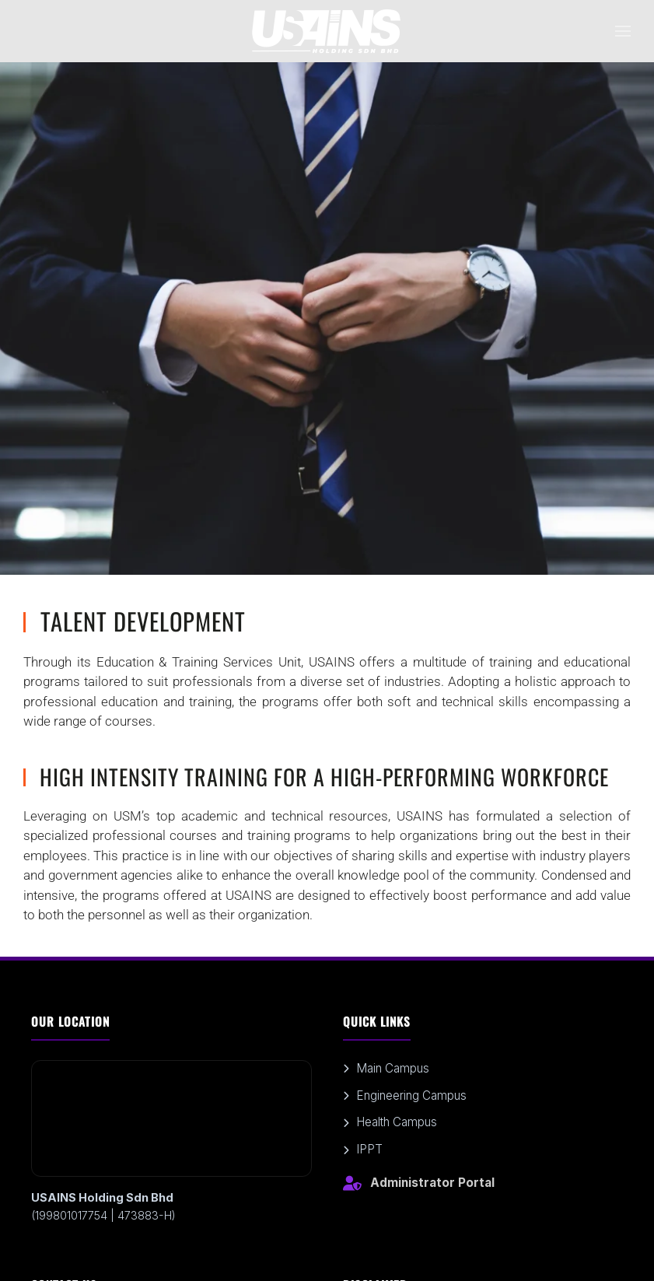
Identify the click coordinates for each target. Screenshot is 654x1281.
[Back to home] (327, 31)
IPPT (363, 1149)
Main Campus (386, 1068)
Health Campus (390, 1122)
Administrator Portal (419, 1183)
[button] (623, 31)
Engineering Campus (405, 1095)
